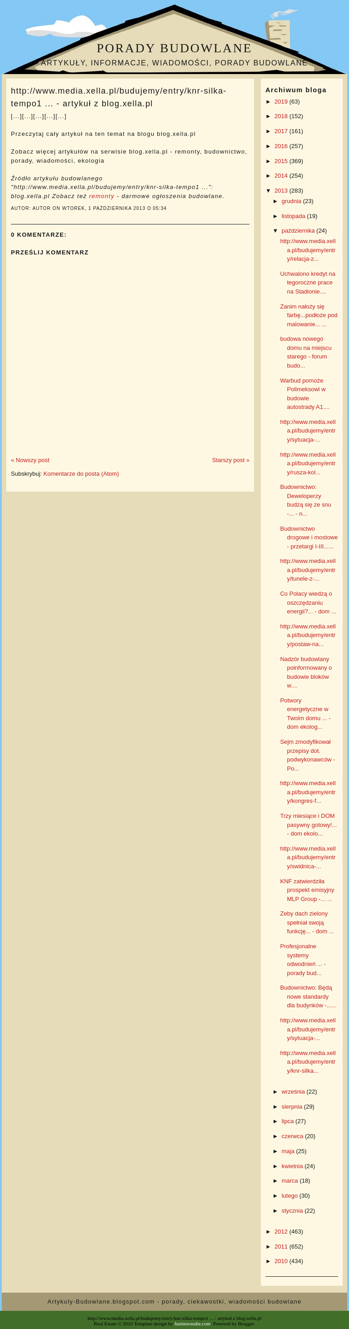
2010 (281, 1261)
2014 (281, 175)
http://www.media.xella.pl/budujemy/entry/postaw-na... (307, 635)
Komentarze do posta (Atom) (81, 473)
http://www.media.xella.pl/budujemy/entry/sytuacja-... (307, 430)
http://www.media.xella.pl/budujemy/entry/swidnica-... (307, 857)
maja (289, 1151)
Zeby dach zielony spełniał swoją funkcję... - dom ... (307, 922)
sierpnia (293, 1106)
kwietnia (293, 1166)
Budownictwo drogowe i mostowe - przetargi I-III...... (309, 537)
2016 (281, 146)
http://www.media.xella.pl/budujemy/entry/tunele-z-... (307, 569)
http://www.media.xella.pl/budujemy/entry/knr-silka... (307, 1062)
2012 (281, 1231)
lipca (288, 1121)
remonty (102, 196)
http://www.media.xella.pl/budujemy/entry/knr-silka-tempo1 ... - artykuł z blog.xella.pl (119, 97)
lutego (290, 1195)
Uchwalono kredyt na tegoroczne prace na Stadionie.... (307, 282)
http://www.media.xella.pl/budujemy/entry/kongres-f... (307, 792)
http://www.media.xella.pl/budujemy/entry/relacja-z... (307, 250)
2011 (281, 1246)
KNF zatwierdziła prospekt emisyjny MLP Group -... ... (307, 890)
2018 (281, 116)
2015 (281, 161)
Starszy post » (230, 460)
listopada (294, 216)
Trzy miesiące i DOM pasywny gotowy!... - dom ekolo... (308, 824)
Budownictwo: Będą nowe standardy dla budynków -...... (308, 996)
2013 (281, 190)
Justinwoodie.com (192, 1323)
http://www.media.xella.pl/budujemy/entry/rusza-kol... (307, 463)
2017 (281, 131)
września (294, 1091)
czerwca (293, 1136)
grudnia (292, 201)
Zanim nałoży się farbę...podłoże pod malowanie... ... (308, 315)
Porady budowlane (174, 48)
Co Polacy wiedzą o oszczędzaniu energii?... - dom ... (308, 602)
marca (291, 1180)
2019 (281, 101)
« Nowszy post (30, 460)
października (299, 230)
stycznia (293, 1210)
